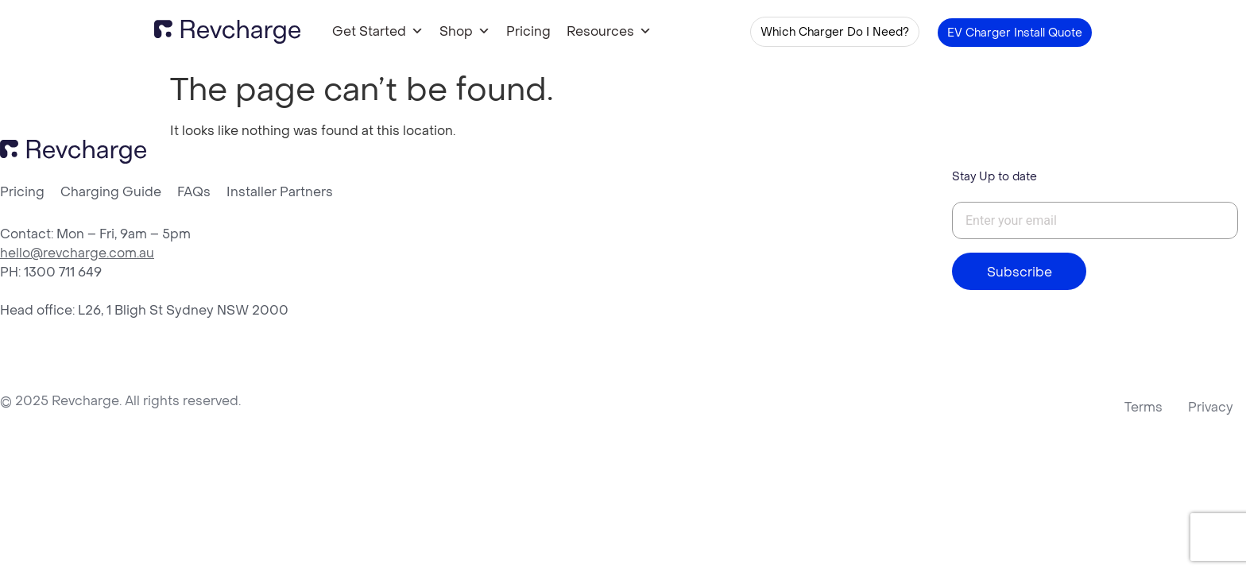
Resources (609, 31)
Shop (464, 31)
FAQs (194, 191)
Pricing (528, 31)
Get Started (378, 31)
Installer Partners (279, 191)
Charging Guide (110, 191)
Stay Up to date (994, 176)
